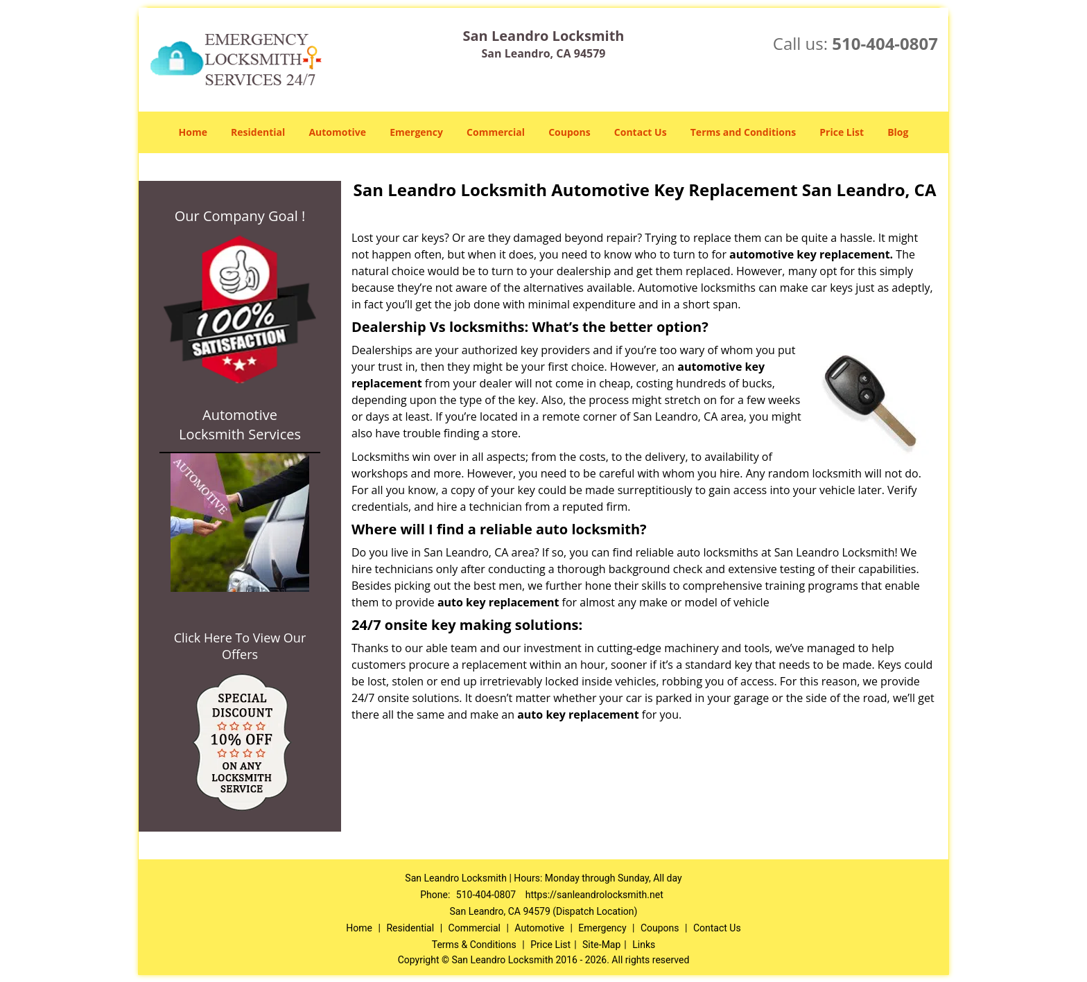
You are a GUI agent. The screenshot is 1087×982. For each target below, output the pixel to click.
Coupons (569, 132)
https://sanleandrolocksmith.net (594, 894)
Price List (841, 132)
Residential (258, 132)
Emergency (416, 132)
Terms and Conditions (743, 132)
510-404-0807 (885, 43)
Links (643, 944)
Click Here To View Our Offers (240, 646)
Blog (897, 132)
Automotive (337, 132)
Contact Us (640, 132)
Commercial (496, 132)
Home (193, 132)
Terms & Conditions (474, 944)
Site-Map (601, 944)
